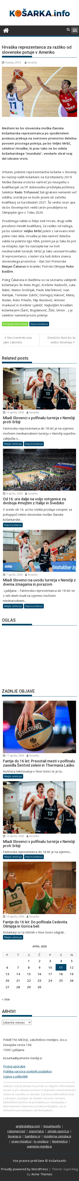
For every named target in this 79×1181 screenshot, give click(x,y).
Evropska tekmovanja (15, 323)
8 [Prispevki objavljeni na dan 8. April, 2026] (29, 967)
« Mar (6, 999)
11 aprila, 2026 (13, 755)
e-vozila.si (41, 1141)
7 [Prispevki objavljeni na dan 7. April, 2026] (18, 967)
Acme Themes (41, 1174)
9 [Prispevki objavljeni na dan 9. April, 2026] (39, 967)
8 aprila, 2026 (13, 493)
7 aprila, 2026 (13, 574)
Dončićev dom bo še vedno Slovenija (61, 340)
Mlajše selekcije (13, 443)
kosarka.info (52, 1126)
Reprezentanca (39, 323)
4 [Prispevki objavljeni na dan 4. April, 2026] (61, 961)
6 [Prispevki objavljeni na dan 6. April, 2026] (7, 967)
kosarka (31, 62)
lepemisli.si (60, 1141)
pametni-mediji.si (39, 1146)
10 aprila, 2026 (13, 412)
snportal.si (36, 1131)
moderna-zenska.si (57, 1136)
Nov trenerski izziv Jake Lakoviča (17, 340)
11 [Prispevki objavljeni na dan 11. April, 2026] (61, 967)
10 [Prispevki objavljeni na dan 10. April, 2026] (50, 967)
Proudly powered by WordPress (24, 1169)
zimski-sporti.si (58, 1131)
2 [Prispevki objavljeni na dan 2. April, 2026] (39, 961)
